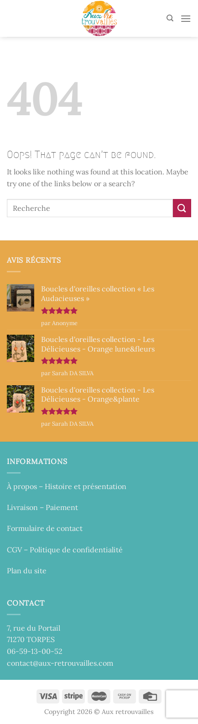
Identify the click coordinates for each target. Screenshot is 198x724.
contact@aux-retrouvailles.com (60, 663)
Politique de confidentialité (76, 549)
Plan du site (27, 570)
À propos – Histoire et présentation (66, 486)
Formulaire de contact (45, 528)
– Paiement (58, 507)
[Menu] (185, 18)
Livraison (22, 507)
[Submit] (182, 208)
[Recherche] (170, 18)
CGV (14, 549)
